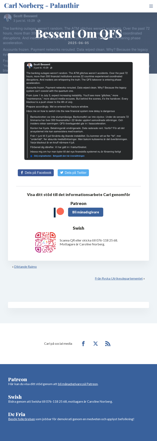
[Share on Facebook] (36, 172)
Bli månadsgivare (85, 212)
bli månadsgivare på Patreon (78, 384)
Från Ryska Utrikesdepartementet (119, 278)
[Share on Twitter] (73, 172)
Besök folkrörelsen (21, 419)
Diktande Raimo (25, 266)
